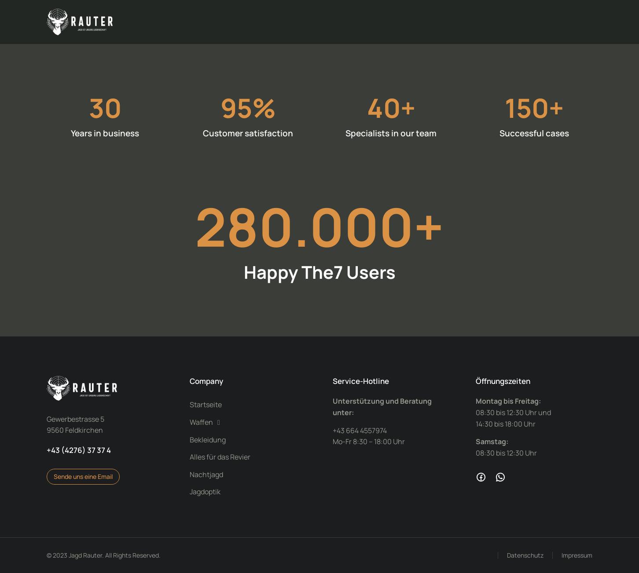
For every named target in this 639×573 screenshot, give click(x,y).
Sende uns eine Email (83, 476)
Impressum (577, 555)
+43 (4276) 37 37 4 (79, 450)
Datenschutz (525, 555)
